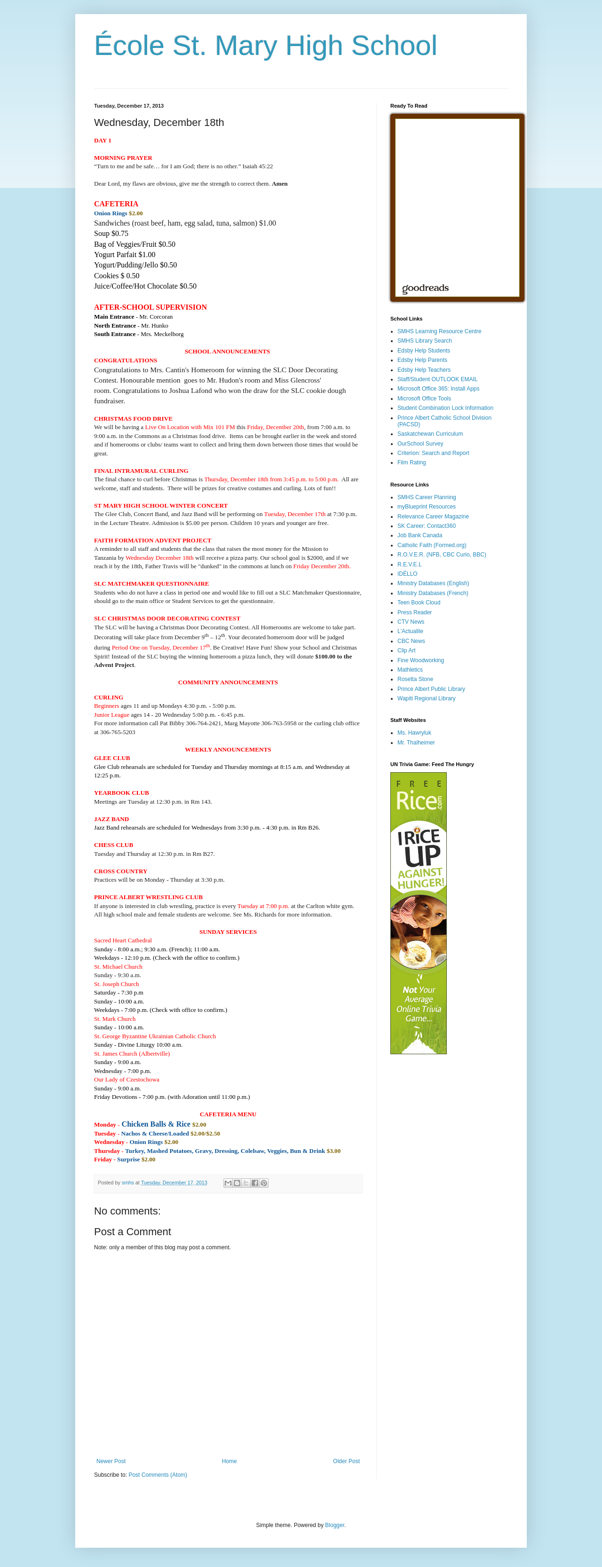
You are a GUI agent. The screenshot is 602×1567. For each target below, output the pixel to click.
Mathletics (410, 669)
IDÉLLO (407, 574)
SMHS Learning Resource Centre (439, 331)
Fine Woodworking (420, 660)
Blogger (334, 1525)
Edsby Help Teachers (424, 370)
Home (229, 1461)
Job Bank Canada (419, 535)
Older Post (346, 1461)
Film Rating (411, 462)
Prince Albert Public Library (431, 689)
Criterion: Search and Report (433, 453)
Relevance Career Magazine (433, 516)
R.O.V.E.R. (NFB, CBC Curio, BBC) (441, 554)
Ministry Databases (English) (433, 583)
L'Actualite (410, 631)
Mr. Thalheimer (416, 742)
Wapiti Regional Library (426, 698)
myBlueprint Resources (426, 506)
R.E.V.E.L (409, 564)
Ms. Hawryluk (414, 732)
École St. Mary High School (265, 45)
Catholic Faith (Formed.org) (432, 545)
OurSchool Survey (420, 443)
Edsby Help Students (423, 350)
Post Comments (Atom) (157, 1475)
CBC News (411, 641)
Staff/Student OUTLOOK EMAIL (437, 379)
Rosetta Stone (415, 679)
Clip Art (406, 650)
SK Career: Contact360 (426, 526)
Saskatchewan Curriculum (430, 434)
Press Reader (414, 612)
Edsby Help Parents (422, 360)
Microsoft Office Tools (424, 398)
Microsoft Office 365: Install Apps (438, 388)
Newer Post (111, 1461)
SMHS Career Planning (426, 497)
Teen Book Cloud (418, 602)
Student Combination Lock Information (445, 408)
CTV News (410, 622)
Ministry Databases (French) (432, 593)
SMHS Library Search (424, 340)
